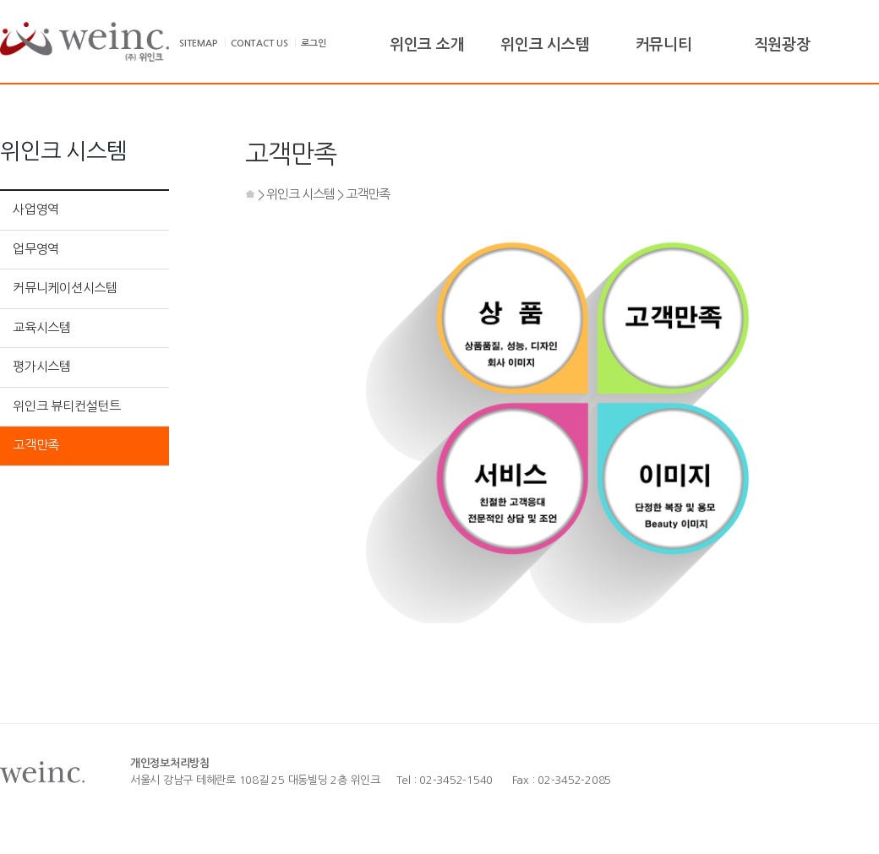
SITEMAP (198, 43)
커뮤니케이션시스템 (65, 287)
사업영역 (36, 209)
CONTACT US (259, 43)
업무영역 (36, 248)
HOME (250, 194)
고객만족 (36, 444)
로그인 (313, 43)
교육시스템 (42, 327)
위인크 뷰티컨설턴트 (67, 406)
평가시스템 (42, 366)
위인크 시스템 (300, 194)
